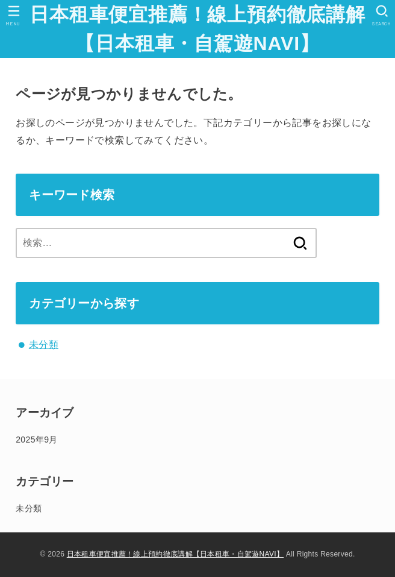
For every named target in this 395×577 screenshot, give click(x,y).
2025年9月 (36, 439)
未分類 (43, 344)
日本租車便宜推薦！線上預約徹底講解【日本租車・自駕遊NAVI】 (197, 29)
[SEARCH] (381, 15)
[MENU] (13, 15)
